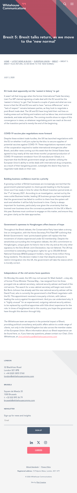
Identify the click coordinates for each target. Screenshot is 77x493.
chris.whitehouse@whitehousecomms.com (37, 337)
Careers (38, 450)
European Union (42, 61)
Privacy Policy (46, 467)
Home (6, 61)
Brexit (55, 61)
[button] (72, 4)
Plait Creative (41, 482)
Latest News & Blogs (21, 61)
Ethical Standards (32, 467)
